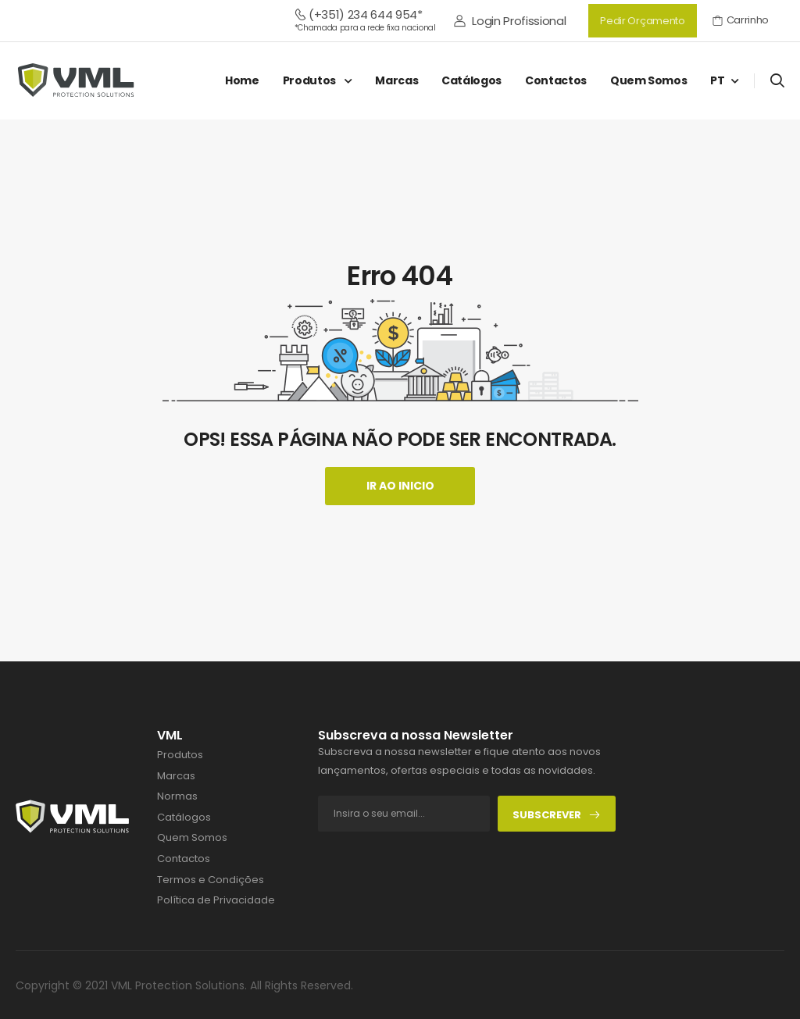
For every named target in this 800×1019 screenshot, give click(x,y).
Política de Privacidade (216, 900)
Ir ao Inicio (400, 485)
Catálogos (471, 80)
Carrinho (740, 19)
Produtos (310, 80)
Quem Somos (649, 80)
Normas (177, 796)
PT (717, 80)
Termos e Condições (210, 880)
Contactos (556, 80)
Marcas (396, 80)
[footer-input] (404, 814)
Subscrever (556, 814)
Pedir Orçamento (642, 20)
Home (242, 80)
